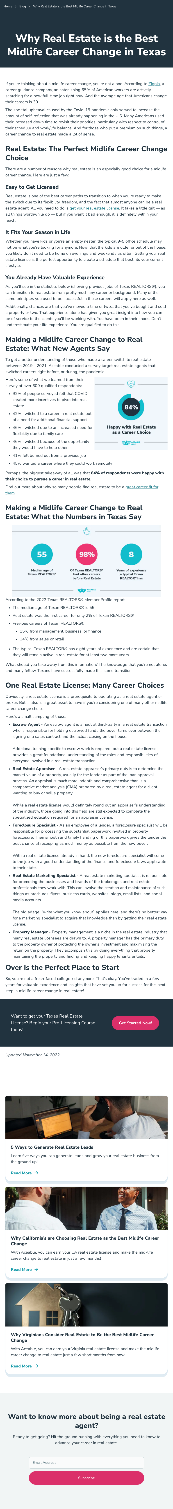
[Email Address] (86, 1462)
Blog (22, 6)
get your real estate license (94, 208)
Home (8, 6)
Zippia (154, 83)
